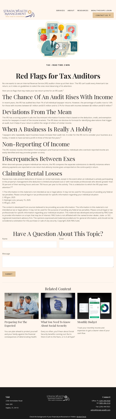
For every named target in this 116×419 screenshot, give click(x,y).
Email (61, 232)
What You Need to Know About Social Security (55, 317)
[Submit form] (9, 267)
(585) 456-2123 (104, 397)
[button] (60, 4)
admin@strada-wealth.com (100, 403)
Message (6, 247)
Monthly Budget (87, 315)
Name (4, 232)
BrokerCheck (81, 410)
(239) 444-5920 (104, 394)
